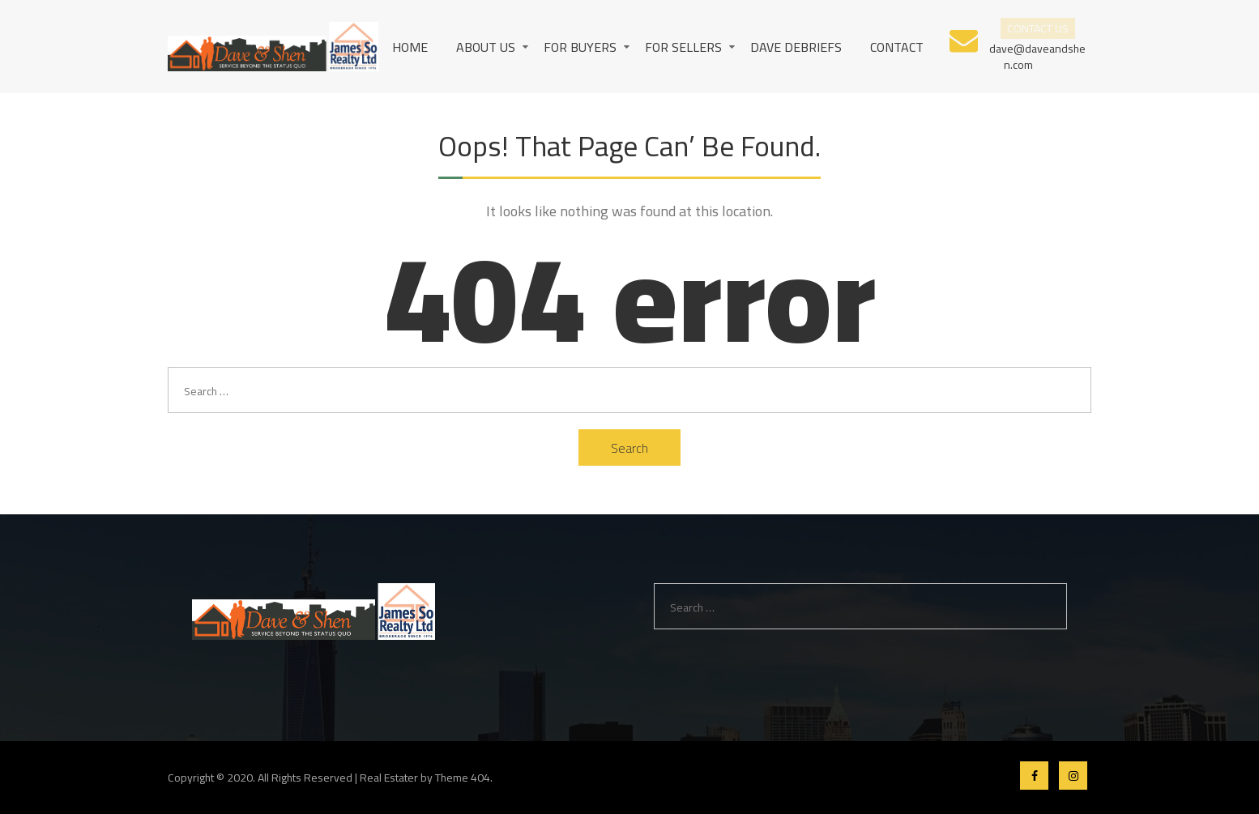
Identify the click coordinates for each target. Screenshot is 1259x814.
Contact (897, 46)
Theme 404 (462, 777)
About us (485, 46)
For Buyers (580, 46)
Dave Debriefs (796, 46)
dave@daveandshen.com (1037, 55)
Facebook (1034, 775)
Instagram (1073, 775)
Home (410, 46)
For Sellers (683, 46)
